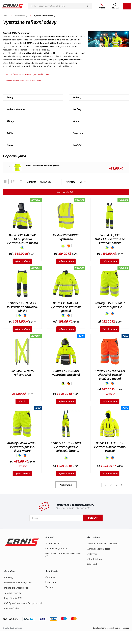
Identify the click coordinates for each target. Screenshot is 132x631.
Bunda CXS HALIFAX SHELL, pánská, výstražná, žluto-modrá (22, 239)
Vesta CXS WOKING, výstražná (66, 237)
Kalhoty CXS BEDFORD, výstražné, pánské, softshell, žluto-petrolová (66, 447)
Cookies (126, 628)
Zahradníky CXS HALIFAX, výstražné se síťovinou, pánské (110, 239)
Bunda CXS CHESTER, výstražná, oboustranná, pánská (110, 447)
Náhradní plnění (94, 559)
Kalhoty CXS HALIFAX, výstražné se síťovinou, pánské (22, 307)
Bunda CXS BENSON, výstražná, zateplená (66, 373)
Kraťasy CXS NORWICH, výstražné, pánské (109, 305)
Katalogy (8, 577)
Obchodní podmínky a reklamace (103, 543)
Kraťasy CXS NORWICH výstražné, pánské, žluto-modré (22, 447)
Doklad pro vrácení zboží (16, 587)
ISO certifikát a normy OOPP (18, 582)
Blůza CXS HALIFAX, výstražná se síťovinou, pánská (66, 307)
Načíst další (66, 484)
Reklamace (92, 554)
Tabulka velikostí (12, 593)
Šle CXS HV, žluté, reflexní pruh (22, 373)
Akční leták (92, 564)
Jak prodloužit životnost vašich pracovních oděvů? (27, 74)
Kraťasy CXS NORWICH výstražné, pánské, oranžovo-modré (110, 375)
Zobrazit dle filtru (66, 192)
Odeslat (93, 518)
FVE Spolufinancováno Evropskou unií (23, 603)
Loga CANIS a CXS (13, 598)
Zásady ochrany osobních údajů (106, 628)
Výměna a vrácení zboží (98, 548)
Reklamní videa (11, 608)
